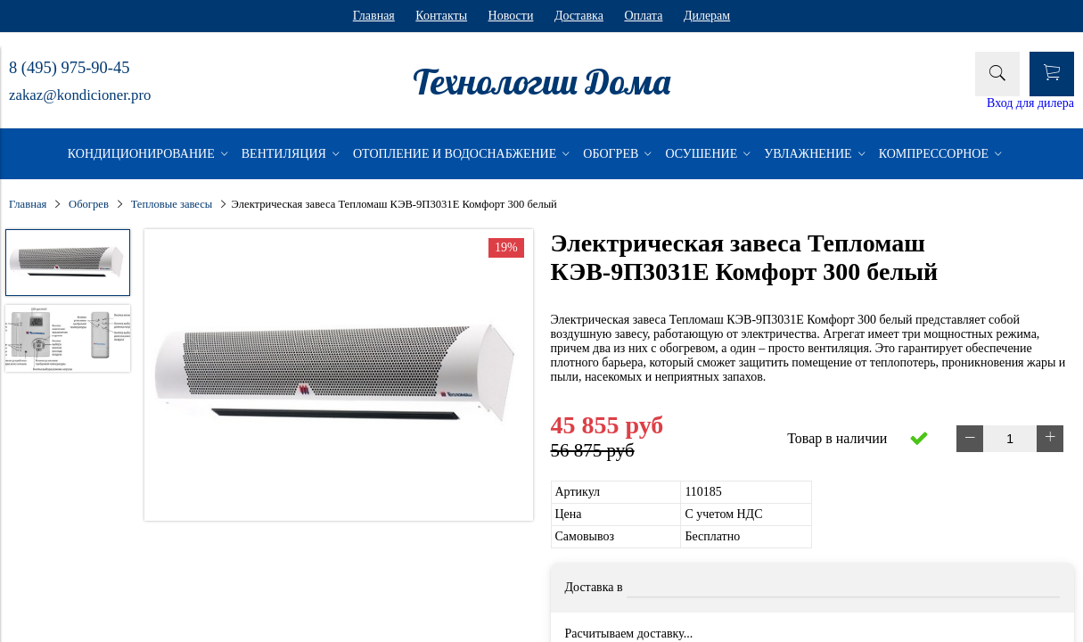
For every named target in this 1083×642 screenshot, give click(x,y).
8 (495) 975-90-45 (69, 68)
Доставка (578, 15)
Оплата (643, 15)
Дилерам (707, 15)
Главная (374, 15)
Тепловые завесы (172, 204)
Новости (511, 15)
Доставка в (594, 587)
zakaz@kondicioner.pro (80, 94)
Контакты (441, 15)
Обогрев (89, 204)
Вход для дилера (1030, 103)
